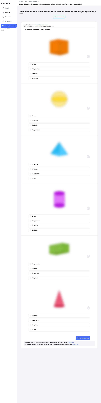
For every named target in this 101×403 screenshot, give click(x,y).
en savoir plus (71, 342)
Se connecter (7, 21)
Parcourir (6, 13)
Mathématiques (33, 1)
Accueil (5, 8)
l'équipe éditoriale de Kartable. (41, 24)
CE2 (26, 1)
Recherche (6, 17)
